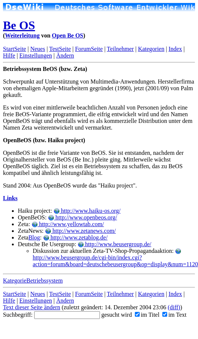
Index (175, 49)
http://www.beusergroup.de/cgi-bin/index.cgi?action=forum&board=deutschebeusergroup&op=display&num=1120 (115, 257)
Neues (37, 49)
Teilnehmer (120, 49)
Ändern (65, 55)
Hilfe (9, 55)
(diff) (174, 307)
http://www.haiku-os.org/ (86, 211)
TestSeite (60, 49)
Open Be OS (67, 35)
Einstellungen (35, 55)
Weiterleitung (22, 35)
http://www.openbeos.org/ (82, 217)
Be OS (19, 25)
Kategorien (151, 49)
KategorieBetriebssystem (33, 280)
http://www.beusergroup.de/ (114, 244)
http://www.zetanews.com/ (80, 231)
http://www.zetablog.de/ (75, 237)
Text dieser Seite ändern (31, 307)
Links (10, 198)
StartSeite (14, 49)
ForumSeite (89, 49)
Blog (34, 237)
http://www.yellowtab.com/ (68, 224)
